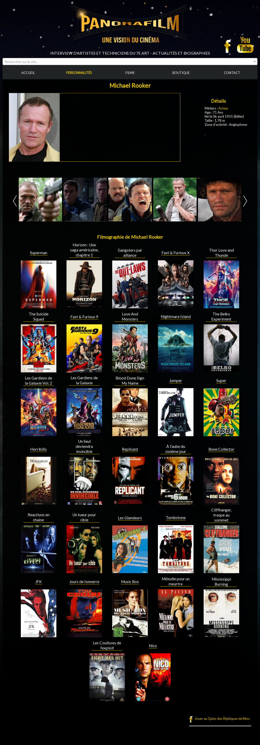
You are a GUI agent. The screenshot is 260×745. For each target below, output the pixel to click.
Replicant (130, 449)
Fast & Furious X (175, 252)
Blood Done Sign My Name (130, 380)
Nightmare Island (176, 316)
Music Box (130, 581)
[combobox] (130, 61)
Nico (153, 645)
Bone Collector (221, 449)
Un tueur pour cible (84, 517)
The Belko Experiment (221, 316)
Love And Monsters (130, 316)
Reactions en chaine (39, 517)
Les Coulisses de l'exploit (107, 645)
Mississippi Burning (221, 581)
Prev (15, 200)
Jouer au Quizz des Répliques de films (222, 719)
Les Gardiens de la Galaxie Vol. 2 (38, 380)
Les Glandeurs (130, 517)
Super (221, 380)
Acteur (223, 108)
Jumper (175, 380)
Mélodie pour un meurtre (176, 581)
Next (245, 200)
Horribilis (38, 449)
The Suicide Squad (38, 316)
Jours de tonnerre (84, 581)
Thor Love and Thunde (221, 252)
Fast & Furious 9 (84, 316)
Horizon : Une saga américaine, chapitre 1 (84, 249)
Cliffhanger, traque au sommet (221, 515)
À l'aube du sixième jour (175, 449)
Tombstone (176, 517)
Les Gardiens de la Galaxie (84, 380)
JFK (38, 581)
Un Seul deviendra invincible (84, 446)
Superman (38, 252)
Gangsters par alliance (130, 252)
